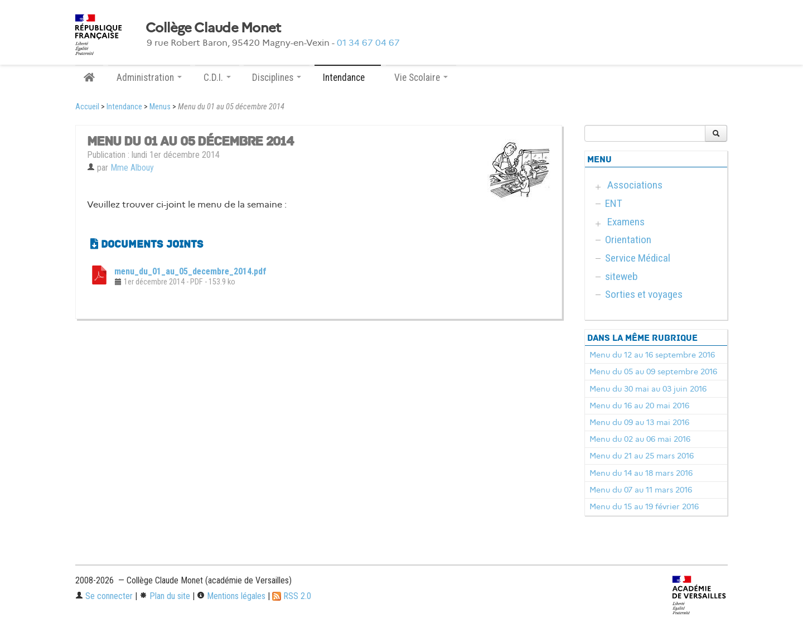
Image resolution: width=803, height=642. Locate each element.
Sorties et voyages (644, 294)
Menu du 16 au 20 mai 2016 (639, 405)
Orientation (628, 239)
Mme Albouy (132, 167)
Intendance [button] (348, 77)
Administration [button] (149, 77)
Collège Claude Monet (213, 28)
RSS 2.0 (291, 596)
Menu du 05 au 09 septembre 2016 (653, 371)
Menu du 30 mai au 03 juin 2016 (648, 389)
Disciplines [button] (276, 77)
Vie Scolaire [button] (421, 77)
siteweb (621, 276)
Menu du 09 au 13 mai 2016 (639, 422)
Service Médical (637, 258)
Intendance (124, 107)
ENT (613, 203)
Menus (160, 107)
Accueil (87, 107)
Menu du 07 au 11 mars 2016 (640, 490)
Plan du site (164, 596)
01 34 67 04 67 (368, 42)
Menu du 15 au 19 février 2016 (644, 506)
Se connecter (104, 596)
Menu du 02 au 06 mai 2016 (639, 439)
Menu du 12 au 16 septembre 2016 (652, 355)
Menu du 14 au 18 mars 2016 (641, 473)
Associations (634, 184)
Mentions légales (231, 596)
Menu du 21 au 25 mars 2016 (641, 456)
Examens (626, 221)
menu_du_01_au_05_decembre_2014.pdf (190, 271)
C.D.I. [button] (217, 77)
